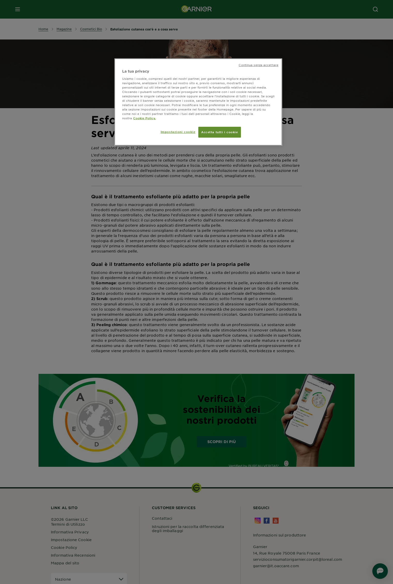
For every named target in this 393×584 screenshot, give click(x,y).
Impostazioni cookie (178, 131)
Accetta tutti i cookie (219, 132)
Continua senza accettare (258, 65)
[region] (198, 102)
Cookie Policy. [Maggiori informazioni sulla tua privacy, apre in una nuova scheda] (144, 118)
